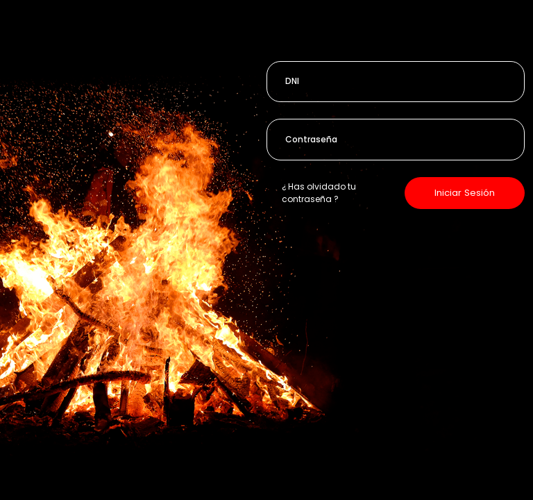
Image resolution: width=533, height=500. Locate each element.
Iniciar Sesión (464, 192)
